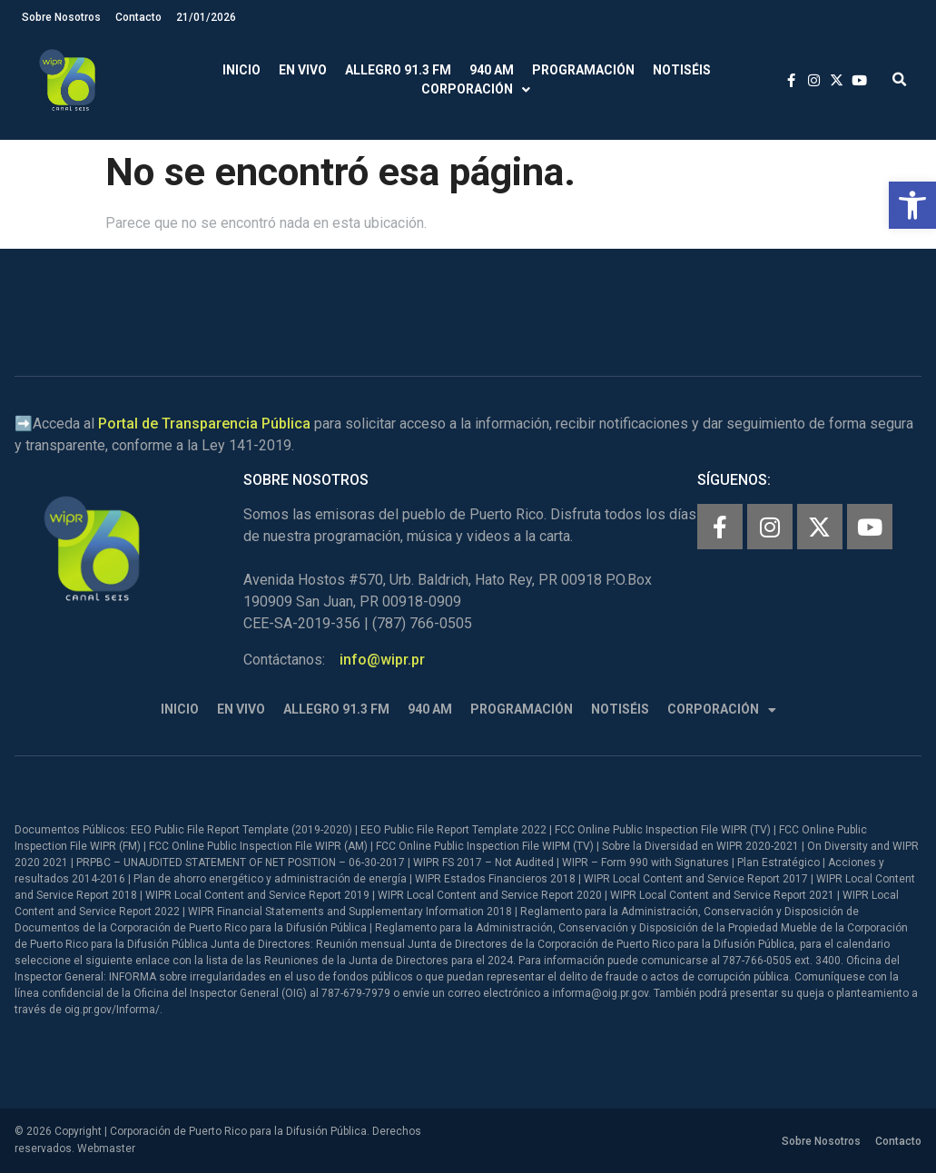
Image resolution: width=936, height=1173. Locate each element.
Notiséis (682, 70)
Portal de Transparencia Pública (204, 423)
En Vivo (303, 70)
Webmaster (106, 1148)
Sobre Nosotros (61, 17)
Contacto (138, 17)
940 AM (491, 70)
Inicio (241, 70)
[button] (912, 205)
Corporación (475, 89)
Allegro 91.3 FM (398, 70)
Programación (583, 70)
